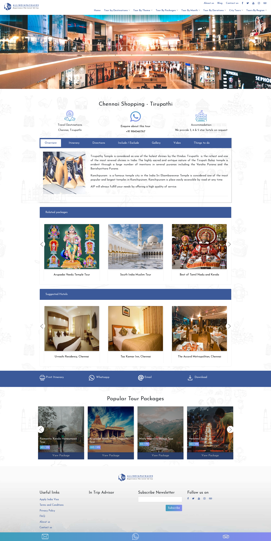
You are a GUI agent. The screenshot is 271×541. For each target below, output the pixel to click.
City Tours (236, 10)
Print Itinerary (52, 377)
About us (209, 3)
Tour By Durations (214, 10)
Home (97, 10)
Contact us (232, 3)
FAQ (42, 516)
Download (197, 377)
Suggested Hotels (56, 294)
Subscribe (174, 508)
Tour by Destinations (117, 10)
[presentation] (41, 244)
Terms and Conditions (52, 505)
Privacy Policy (47, 511)
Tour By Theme (142, 10)
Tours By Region (256, 10)
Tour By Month (190, 10)
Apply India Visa (49, 499)
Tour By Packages (167, 10)
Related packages (56, 212)
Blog (219, 3)
